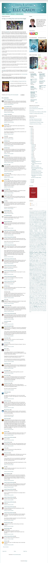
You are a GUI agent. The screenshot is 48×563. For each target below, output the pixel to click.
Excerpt (39, 239)
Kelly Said (45, 258)
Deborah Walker (7, 210)
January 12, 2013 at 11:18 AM (9, 407)
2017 (31, 137)
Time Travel (35, 297)
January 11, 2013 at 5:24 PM (8, 340)
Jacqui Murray (39, 256)
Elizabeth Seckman (7, 522)
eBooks (43, 237)
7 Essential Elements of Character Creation (36, 122)
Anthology (44, 212)
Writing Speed (33, 309)
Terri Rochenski (39, 291)
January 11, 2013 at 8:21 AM (8, 256)
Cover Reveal (44, 232)
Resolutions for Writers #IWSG (36, 177)
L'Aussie (45, 259)
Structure (30, 289)
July (32, 151)
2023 (31, 129)
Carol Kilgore (4, 70)
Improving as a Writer (39, 250)
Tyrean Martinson (36, 299)
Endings (30, 239)
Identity (35, 250)
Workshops (41, 304)
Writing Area (44, 306)
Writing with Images (42, 309)
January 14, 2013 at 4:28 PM (8, 510)
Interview (38, 253)
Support (43, 289)
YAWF (35, 310)
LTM (5, 200)
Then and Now (31, 110)
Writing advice (40, 306)
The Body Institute (34, 292)
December (33, 144)
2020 (31, 133)
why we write (44, 301)
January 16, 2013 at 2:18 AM (8, 534)
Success (37, 289)
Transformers (34, 298)
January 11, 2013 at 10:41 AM (9, 311)
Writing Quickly (42, 308)
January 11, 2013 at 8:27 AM (8, 279)
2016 (31, 139)
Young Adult (44, 310)
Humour (44, 249)
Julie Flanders (6, 363)
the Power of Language (32, 294)
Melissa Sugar (6, 400)
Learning (37, 260)
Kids (30, 259)
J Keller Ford (41, 255)
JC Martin (33, 257)
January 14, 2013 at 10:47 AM (9, 480)
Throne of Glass (37, 296)
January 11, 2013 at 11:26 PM (9, 346)
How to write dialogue (36, 249)
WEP (34, 301)
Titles (40, 297)
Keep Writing (41, 258)
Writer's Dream (40, 305)
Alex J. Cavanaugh (7, 99)
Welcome (45, 300)
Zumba (30, 311)
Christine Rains (6, 305)
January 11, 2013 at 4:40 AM (8, 198)
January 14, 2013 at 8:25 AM (8, 471)
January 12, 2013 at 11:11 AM (9, 398)
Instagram (35, 253)
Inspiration (31, 253)
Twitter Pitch (31, 299)
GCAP (43, 243)
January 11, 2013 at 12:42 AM (9, 122)
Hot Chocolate (37, 248)
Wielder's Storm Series (33, 303)
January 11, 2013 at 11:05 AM (9, 319)
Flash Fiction (31, 242)
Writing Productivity (37, 308)
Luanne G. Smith (7, 114)
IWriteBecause (42, 253)
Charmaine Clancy (7, 383)
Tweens (43, 298)
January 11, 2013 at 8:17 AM (8, 242)
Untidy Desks (31, 300)
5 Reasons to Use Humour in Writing (35, 123)
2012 (31, 179)
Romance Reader (7, 221)
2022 (31, 130)
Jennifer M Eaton (42, 257)
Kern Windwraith (7, 215)
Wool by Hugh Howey (32, 304)
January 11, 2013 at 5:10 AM (8, 213)
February (32, 158)
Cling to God (12, 14)
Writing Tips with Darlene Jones (36, 167)
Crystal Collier (37, 234)
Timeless (38, 297)
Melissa (5, 348)
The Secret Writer (24, 74)
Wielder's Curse (32, 302)
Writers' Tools (31, 306)
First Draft (44, 241)
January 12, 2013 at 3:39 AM (8, 373)
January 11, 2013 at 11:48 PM (9, 361)
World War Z (44, 304)
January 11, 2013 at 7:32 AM (8, 228)
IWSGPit (37, 255)
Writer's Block (35, 305)
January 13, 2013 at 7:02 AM (8, 435)
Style (33, 289)
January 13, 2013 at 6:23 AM (8, 429)
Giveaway (42, 244)
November (33, 146)
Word (36, 304)
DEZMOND (6, 147)
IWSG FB (34, 254)
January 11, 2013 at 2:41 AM (8, 171)
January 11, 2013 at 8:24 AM (8, 274)
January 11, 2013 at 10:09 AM (9, 297)
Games (41, 243)
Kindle (32, 259)
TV (41, 298)
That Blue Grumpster (32, 87)
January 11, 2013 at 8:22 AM (8, 263)
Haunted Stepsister (42, 247)
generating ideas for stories (33, 244)
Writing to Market (37, 309)
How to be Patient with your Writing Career (36, 108)
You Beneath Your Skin (39, 310)
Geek (45, 243)
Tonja (5, 136)
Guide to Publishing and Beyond (39, 246)
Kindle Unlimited (35, 259)
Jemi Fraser (6, 342)
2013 (31, 143)
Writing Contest (36, 307)
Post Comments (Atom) (17, 554)
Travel (37, 298)
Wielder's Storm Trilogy (19, 14)
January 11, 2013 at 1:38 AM (8, 162)
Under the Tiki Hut (34, 99)
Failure (35, 240)
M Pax (5, 299)
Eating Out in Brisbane (38, 237)
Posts (31, 203)
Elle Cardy (40, 238)
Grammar (39, 245)
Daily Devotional (41, 234)
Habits (35, 247)
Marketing (31, 265)
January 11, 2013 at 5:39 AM (8, 219)
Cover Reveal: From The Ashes (36, 173)
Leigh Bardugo (41, 260)
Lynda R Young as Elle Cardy (9, 230)
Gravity (45, 245)
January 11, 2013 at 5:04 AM (8, 208)
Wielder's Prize (43, 302)
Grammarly (42, 245)
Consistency (31, 232)
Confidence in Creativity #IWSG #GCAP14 (36, 113)
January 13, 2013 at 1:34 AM (8, 416)
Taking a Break (31, 117)
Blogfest (37, 219)
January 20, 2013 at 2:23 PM (8, 544)
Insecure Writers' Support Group (37, 252)
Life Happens (33, 100)
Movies (33, 268)
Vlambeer (37, 300)
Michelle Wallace (7, 528)
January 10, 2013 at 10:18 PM (9, 112)
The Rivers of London (38, 294)
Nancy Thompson (7, 473)
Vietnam (34, 300)
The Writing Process (41, 295)
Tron (40, 298)
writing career (31, 307)
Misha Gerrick (6, 452)
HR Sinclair (41, 249)
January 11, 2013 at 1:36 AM (8, 153)
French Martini (31, 243)
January (32, 160)
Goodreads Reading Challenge (33, 245)
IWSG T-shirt (34, 255)
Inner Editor (44, 251)
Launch (34, 260)
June (32, 153)
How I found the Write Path (33, 107)
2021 (31, 132)
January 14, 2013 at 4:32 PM (8, 520)
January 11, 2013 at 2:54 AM (8, 177)
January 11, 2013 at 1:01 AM (8, 134)
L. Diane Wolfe (41, 259)
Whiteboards (40, 301)
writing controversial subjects (42, 307)
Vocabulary (40, 300)
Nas (4, 466)
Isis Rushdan (6, 370)
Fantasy (40, 240)
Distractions (35, 236)
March (32, 157)
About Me (7, 14)
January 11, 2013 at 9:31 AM (8, 289)
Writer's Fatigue (44, 305)
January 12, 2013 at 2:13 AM (8, 368)
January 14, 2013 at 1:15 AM (8, 450)
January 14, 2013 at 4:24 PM (8, 487)
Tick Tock (42, 296)
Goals (45, 244)
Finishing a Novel (41, 241)
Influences (40, 251)
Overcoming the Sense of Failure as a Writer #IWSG (37, 111)
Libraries (30, 261)
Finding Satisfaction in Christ (34, 241)
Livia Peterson (6, 321)
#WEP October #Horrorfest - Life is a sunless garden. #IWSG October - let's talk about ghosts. (34, 95)
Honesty (32, 248)
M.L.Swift (11, 81)
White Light (36, 301)
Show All (36, 102)
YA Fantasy (32, 310)
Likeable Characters (41, 261)
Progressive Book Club (22, 81)
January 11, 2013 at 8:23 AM (8, 268)
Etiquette (37, 239)
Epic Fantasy (34, 239)
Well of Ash (31, 301)
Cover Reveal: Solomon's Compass (37, 172)
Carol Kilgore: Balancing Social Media (35, 119)
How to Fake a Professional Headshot (35, 120)
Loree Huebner (6, 173)
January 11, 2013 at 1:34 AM (8, 145)
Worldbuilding (31, 305)
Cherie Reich (6, 375)
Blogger (26, 560)
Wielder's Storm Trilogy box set (41, 303)
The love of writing (37, 293)
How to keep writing (42, 248)
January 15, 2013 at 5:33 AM (8, 526)
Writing (35, 306)
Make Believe (7, 31)
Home (3, 14)
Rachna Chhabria (7, 442)
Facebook (32, 240)
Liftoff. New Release (35, 261)
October (32, 147)
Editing (45, 237)
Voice (43, 300)
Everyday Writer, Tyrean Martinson (33, 74)
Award (30, 215)
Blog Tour (34, 219)
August (32, 150)
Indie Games (36, 251)
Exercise (42, 239)
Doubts (38, 236)
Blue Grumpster (7, 409)
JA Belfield (34, 256)
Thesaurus (33, 296)
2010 (31, 182)
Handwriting (37, 247)
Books (43, 220)
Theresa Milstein (7, 106)
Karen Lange (6, 164)
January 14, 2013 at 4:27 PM (8, 504)
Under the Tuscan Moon (42, 299)
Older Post (25, 551)
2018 (31, 136)
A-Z (43, 210)
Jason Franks (43, 256)
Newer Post (4, 551)
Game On (38, 243)
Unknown (5, 124)
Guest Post (31, 246)
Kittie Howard (6, 418)
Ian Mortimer (32, 250)
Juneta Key (34, 258)
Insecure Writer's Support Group (42, 74)
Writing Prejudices (31, 308)
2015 (31, 140)
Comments (32, 205)
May (32, 154)
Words (38, 304)
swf (36, 290)
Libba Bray (44, 260)
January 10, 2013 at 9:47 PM (8, 104)
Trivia (38, 298)
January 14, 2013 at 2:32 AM (8, 464)
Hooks (34, 248)
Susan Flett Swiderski (8, 326)
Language (30, 260)
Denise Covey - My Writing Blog (34, 92)
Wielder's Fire (37, 302)
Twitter (45, 298)
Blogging (40, 219)
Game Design (35, 243)
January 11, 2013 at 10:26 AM (9, 303)
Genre (39, 244)
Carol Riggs (6, 189)
